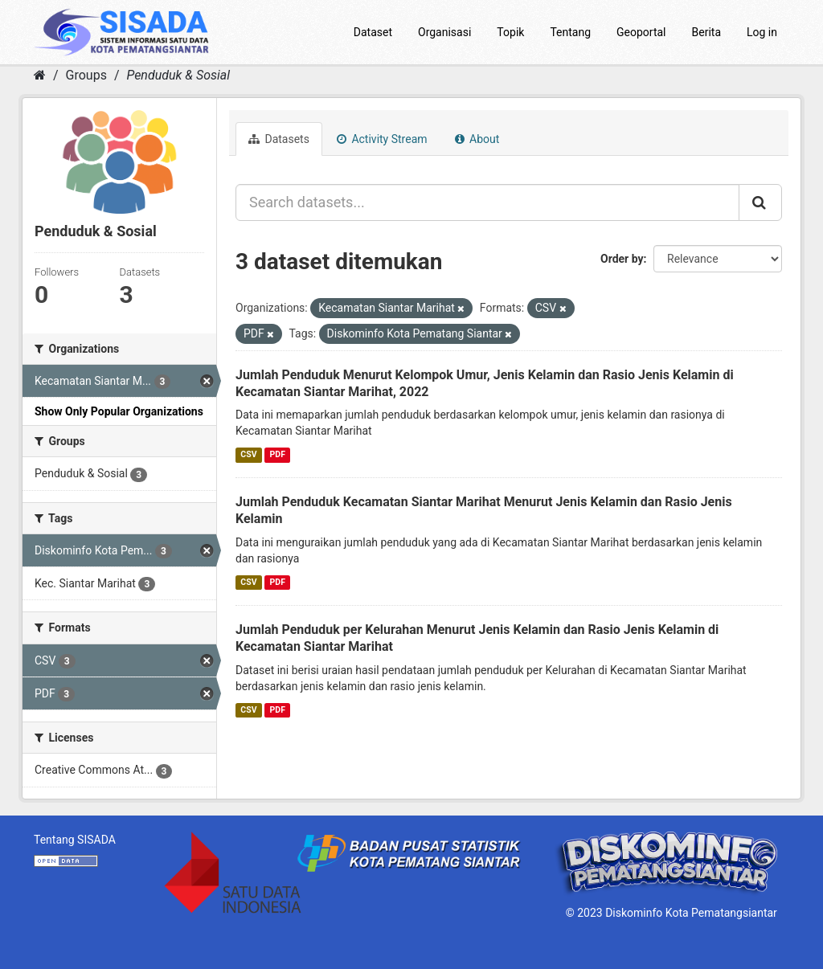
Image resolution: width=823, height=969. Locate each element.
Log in (762, 32)
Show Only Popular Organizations (119, 411)
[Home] (40, 75)
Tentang (570, 32)
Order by (622, 258)
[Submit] (760, 202)
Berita (707, 32)
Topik (510, 32)
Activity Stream (382, 139)
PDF (277, 454)
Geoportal (640, 32)
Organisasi (444, 32)
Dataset (373, 32)
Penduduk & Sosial (178, 75)
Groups (86, 75)
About (477, 139)
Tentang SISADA (75, 839)
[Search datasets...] (487, 202)
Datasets (278, 139)
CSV (248, 454)
